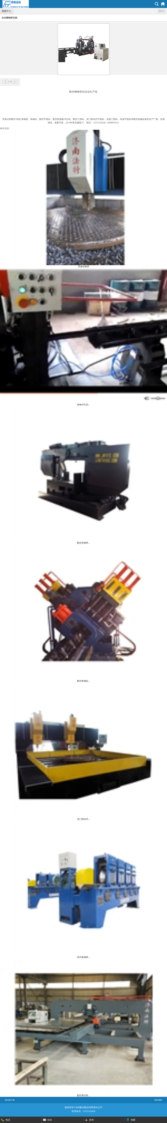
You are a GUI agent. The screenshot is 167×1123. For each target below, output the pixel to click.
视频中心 (6, 11)
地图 (133, 1120)
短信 (49, 1120)
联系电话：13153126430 (83, 1111)
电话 (8, 1120)
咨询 (91, 1120)
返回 (161, 11)
